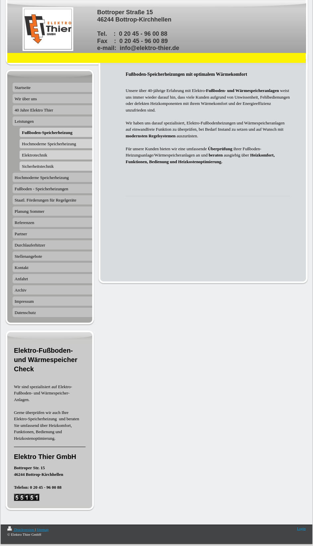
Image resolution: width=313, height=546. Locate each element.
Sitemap (42, 529)
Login (301, 528)
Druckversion (21, 529)
